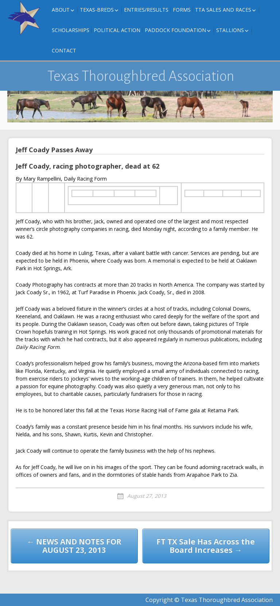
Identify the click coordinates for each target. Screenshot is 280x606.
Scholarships (70, 30)
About (61, 9)
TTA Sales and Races (223, 9)
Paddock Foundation (175, 30)
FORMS (182, 9)
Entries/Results (146, 9)
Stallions (230, 30)
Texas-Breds (97, 9)
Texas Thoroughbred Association (140, 76)
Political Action (117, 30)
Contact (64, 50)
